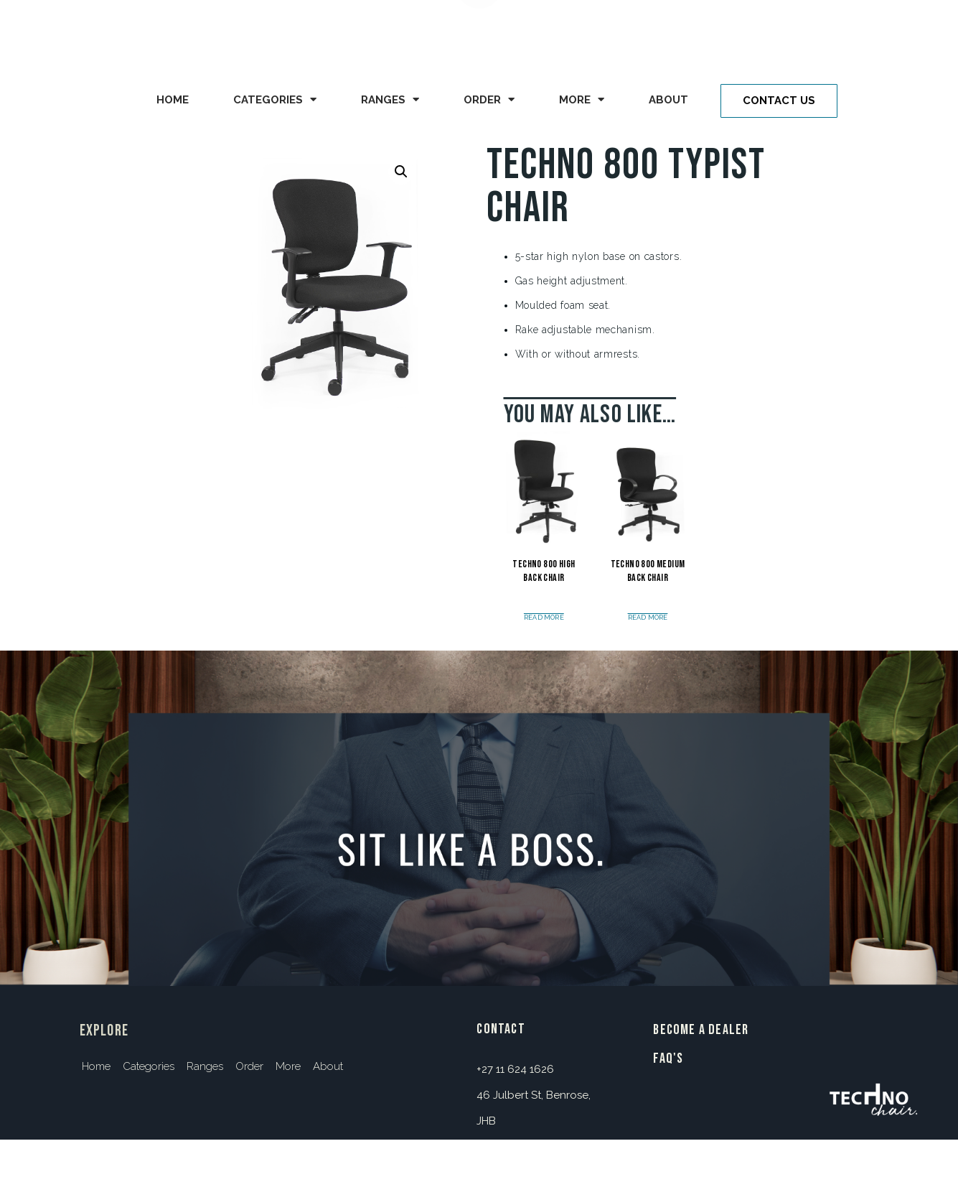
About (668, 99)
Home (172, 99)
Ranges (390, 99)
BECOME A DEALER (700, 1029)
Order (489, 99)
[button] (778, 101)
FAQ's (668, 1058)
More (581, 99)
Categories (274, 99)
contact (500, 1029)
